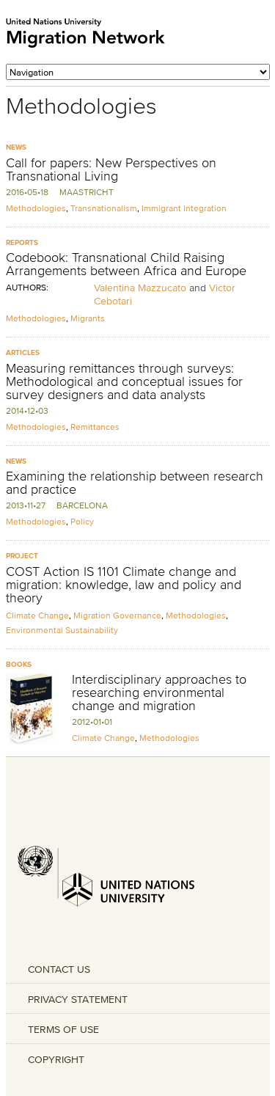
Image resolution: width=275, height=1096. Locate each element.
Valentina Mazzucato (140, 287)
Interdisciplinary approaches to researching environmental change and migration (159, 692)
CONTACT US (59, 969)
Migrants (87, 318)
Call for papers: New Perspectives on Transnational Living (111, 169)
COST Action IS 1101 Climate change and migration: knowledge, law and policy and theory (123, 584)
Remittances (95, 426)
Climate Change (37, 615)
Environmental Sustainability (62, 630)
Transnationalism (103, 208)
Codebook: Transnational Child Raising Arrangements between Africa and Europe (126, 264)
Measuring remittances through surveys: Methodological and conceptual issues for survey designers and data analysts (124, 381)
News (16, 147)
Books (19, 664)
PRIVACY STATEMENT (78, 999)
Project (22, 556)
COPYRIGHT (56, 1059)
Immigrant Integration (184, 208)
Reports (22, 242)
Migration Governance (117, 615)
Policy (82, 521)
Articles (23, 352)
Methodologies (36, 208)
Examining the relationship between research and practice (134, 483)
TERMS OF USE (63, 1029)
